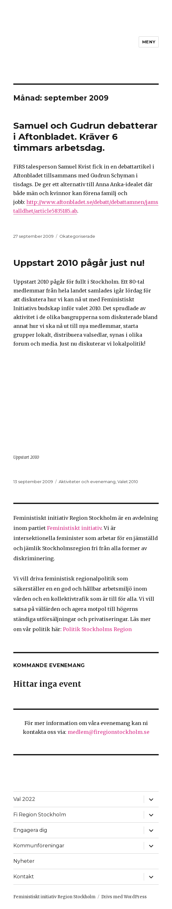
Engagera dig (30, 830)
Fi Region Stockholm (39, 815)
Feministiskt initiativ (74, 528)
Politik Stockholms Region (97, 629)
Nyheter (24, 861)
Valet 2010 (127, 481)
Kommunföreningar (38, 846)
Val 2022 (24, 799)
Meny (148, 41)
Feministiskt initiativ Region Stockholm (54, 897)
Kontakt (23, 877)
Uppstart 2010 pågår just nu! (78, 262)
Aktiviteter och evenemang (87, 481)
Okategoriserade (77, 236)
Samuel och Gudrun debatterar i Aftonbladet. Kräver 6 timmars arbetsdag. (85, 136)
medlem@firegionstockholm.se (108, 732)
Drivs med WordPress (124, 897)
